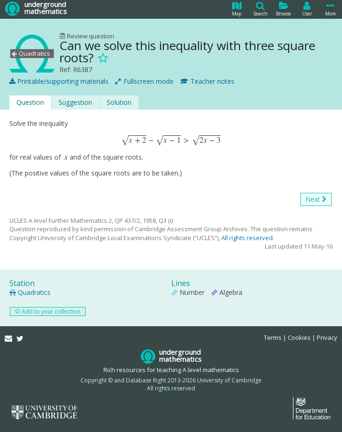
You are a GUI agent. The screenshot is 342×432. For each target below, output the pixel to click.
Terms (273, 337)
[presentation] (171, 140)
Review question (86, 36)
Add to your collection (47, 311)
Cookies (299, 337)
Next (316, 199)
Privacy (327, 337)
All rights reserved (247, 238)
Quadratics (30, 292)
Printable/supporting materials (59, 81)
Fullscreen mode (144, 81)
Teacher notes (207, 81)
